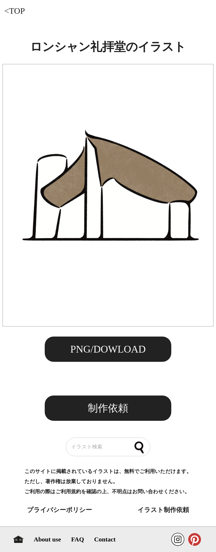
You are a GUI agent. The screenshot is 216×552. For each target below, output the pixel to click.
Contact (105, 539)
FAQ (77, 539)
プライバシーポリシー (59, 509)
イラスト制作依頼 (163, 509)
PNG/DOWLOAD (108, 349)
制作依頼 (108, 408)
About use (47, 539)
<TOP (14, 11)
